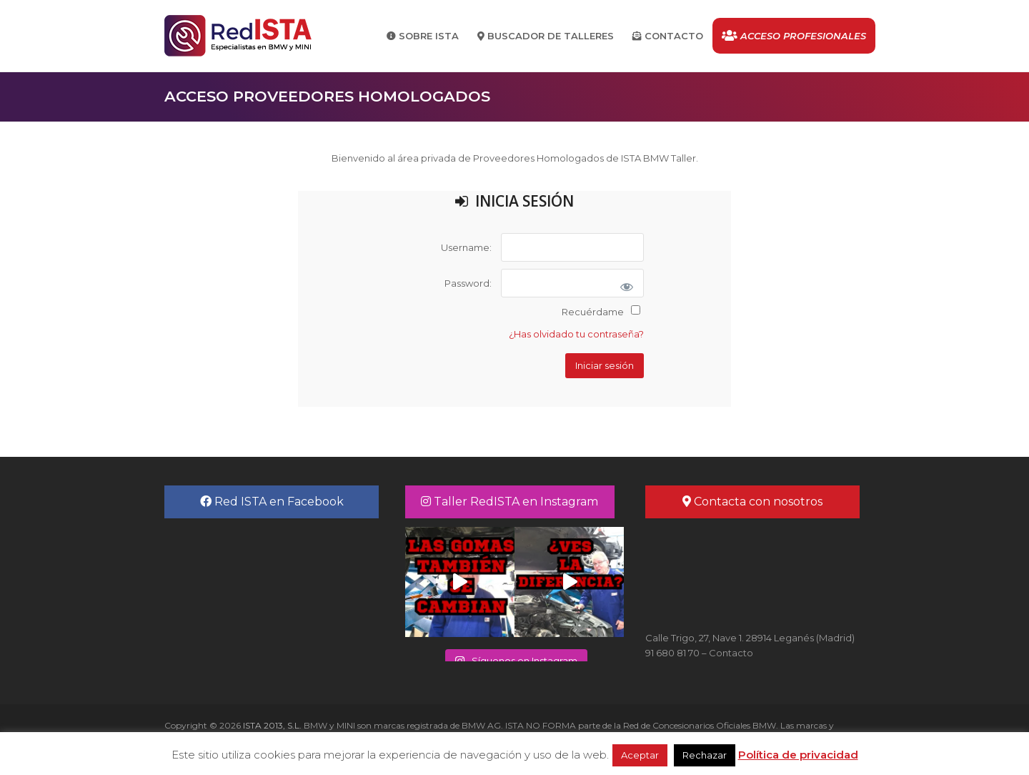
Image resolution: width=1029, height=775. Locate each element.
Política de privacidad (798, 754)
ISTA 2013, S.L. (271, 725)
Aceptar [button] (640, 755)
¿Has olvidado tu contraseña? (576, 334)
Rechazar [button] (704, 755)
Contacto (731, 652)
